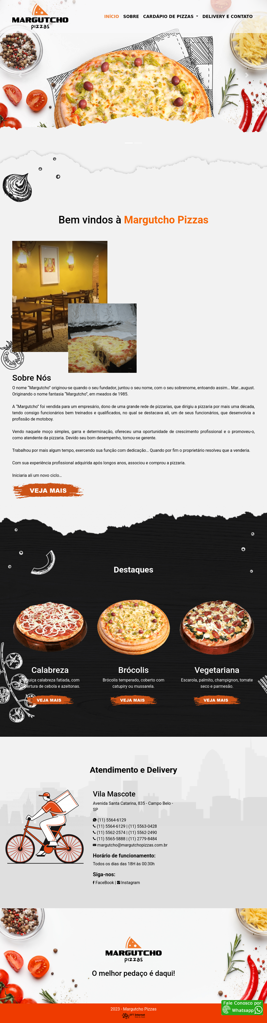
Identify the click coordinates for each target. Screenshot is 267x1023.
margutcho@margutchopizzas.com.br (132, 845)
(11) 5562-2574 (110, 832)
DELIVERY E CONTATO (227, 16)
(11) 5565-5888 (110, 838)
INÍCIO (112, 16)
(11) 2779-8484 (142, 838)
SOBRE (131, 16)
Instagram (128, 882)
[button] (20, 75)
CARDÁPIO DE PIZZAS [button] (169, 16)
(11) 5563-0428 (142, 826)
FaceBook (103, 882)
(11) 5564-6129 (112, 820)
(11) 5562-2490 (142, 832)
